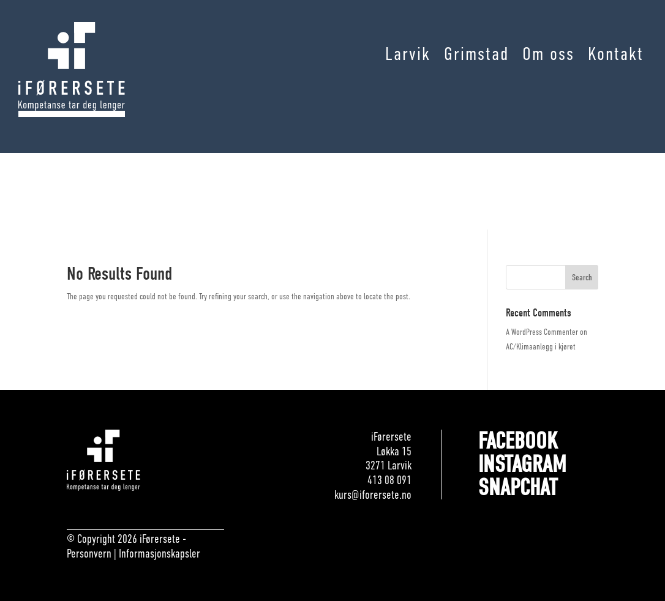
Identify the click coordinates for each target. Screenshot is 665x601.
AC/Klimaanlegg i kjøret (541, 346)
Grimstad (476, 54)
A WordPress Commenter (542, 332)
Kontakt (616, 54)
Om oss (548, 54)
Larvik (407, 54)
